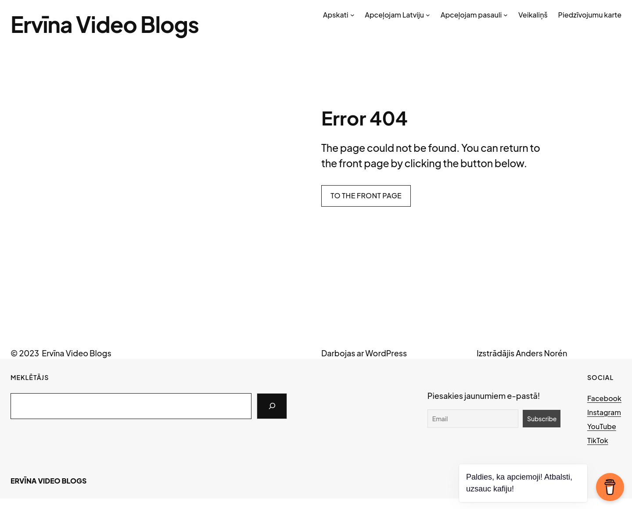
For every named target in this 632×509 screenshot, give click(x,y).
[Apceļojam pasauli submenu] (505, 15)
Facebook (604, 398)
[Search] (272, 406)
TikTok (597, 440)
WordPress (386, 353)
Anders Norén (541, 353)
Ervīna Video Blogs (105, 24)
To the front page (366, 195)
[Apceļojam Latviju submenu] (428, 15)
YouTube (601, 426)
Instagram (604, 412)
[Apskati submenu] (352, 15)
